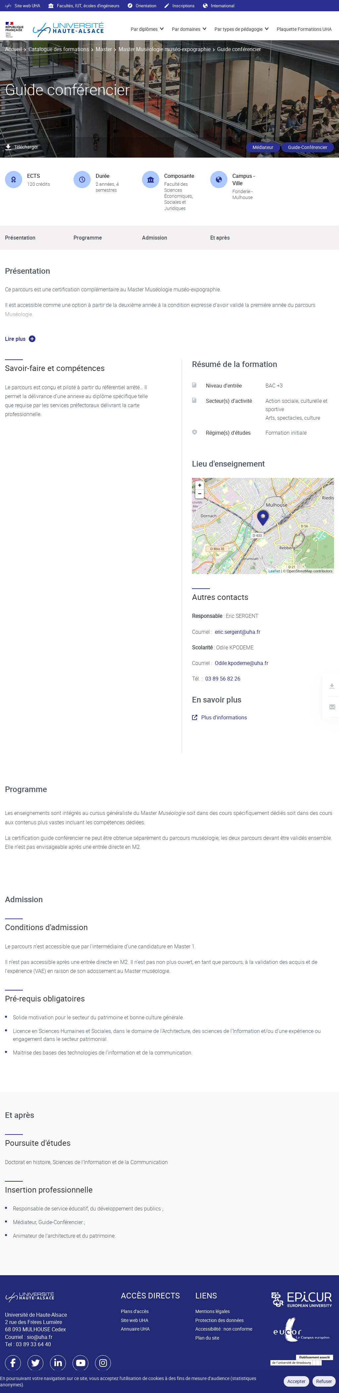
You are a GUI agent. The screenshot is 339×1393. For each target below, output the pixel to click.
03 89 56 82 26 (222, 678)
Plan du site (207, 1338)
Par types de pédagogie (239, 29)
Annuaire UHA (135, 1329)
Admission (154, 237)
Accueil (13, 49)
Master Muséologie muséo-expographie (165, 49)
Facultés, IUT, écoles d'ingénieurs (84, 6)
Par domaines (186, 29)
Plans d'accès (135, 1311)
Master (104, 49)
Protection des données (219, 1320)
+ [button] (200, 485)
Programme (87, 237)
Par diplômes (144, 29)
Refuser (324, 1381)
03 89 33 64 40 (33, 1344)
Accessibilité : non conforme (223, 1329)
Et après (220, 237)
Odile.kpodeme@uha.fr (241, 663)
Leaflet (274, 570)
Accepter (296, 1381)
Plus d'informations (219, 717)
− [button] (200, 494)
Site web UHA (22, 5)
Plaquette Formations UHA (304, 29)
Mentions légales (212, 1311)
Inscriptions (180, 6)
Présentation (20, 237)
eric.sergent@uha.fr (237, 631)
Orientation (142, 6)
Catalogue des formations (58, 49)
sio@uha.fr (39, 1337)
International (218, 6)
